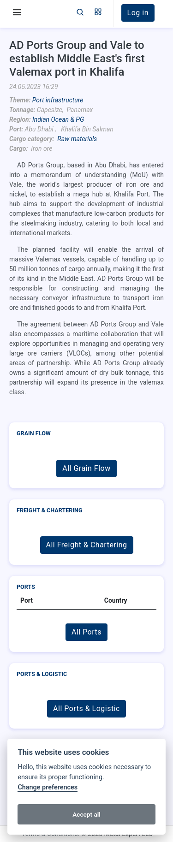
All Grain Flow (86, 468)
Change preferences (48, 787)
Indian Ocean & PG (58, 119)
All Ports (86, 632)
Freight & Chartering (50, 510)
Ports (26, 586)
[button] (98, 13)
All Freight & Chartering (86, 544)
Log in (138, 12)
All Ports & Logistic (86, 708)
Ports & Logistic (42, 673)
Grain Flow (34, 433)
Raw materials (77, 138)
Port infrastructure (58, 100)
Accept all (86, 814)
